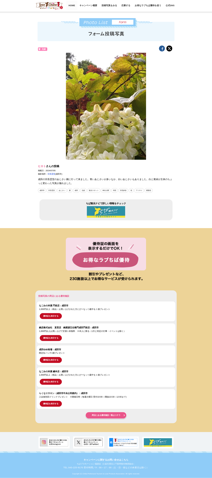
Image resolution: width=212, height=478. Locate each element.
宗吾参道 (127, 190)
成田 (78, 190)
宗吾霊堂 (51, 174)
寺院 (118, 190)
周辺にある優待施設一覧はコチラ (106, 415)
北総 (44, 49)
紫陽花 (154, 190)
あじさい (63, 190)
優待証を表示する (50, 316)
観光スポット (96, 190)
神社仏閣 (109, 190)
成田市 (42, 190)
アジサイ (144, 190)
